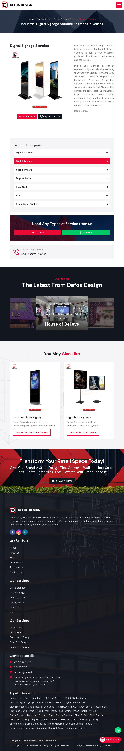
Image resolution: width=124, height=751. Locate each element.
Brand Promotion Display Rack (25, 706)
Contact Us (16, 572)
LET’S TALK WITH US (62, 481)
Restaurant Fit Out (19, 698)
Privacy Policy (93, 745)
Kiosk (19, 195)
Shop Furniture (24, 169)
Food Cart (21, 187)
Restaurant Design (46, 728)
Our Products (44, 19)
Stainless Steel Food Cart (50, 702)
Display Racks (23, 178)
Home (31, 19)
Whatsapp (86, 232)
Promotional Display (26, 204)
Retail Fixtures (88, 711)
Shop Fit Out (81, 715)
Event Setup (85, 706)
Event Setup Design (20, 719)
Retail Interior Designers (22, 728)
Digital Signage (61, 19)
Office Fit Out (72, 711)
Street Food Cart (68, 719)
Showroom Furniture (20, 723)
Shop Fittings (39, 723)
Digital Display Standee (61, 715)
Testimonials (16, 567)
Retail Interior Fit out (66, 706)
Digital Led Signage (79, 417)
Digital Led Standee (75, 702)
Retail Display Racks (75, 698)
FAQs (79, 745)
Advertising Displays (89, 719)
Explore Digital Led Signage (83, 432)
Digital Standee (24, 152)
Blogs (13, 557)
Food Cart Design (74, 723)
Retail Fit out (101, 706)
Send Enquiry (27, 116)
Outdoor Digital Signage (28, 417)
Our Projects (16, 562)
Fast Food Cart (17, 711)
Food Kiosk (48, 706)
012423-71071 (20, 667)
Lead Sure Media (47, 740)
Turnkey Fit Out (35, 711)
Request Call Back (50, 116)
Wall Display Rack (54, 711)
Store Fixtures (38, 698)
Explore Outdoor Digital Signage (32, 432)
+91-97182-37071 (33, 254)
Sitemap (109, 745)
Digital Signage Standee (44, 719)
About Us (14, 552)
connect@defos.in (23, 672)
